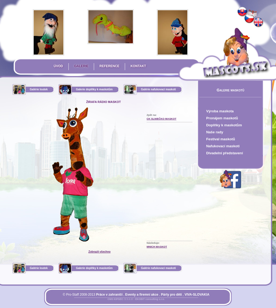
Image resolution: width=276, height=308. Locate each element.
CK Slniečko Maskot (161, 118)
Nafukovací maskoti (223, 146)
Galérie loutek (39, 89)
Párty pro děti (171, 294)
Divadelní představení (224, 153)
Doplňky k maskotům (224, 125)
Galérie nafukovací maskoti (158, 89)
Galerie (81, 66)
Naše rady (214, 132)
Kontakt (138, 66)
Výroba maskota (220, 111)
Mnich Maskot (157, 246)
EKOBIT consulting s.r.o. (150, 299)
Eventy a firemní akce (141, 294)
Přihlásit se (125, 302)
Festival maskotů (220, 139)
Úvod (58, 66)
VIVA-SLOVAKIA (197, 294)
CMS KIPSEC (115, 299)
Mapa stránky (145, 302)
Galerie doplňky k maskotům (94, 89)
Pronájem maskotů (222, 118)
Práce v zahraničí (109, 294)
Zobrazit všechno (99, 251)
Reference (109, 66)
